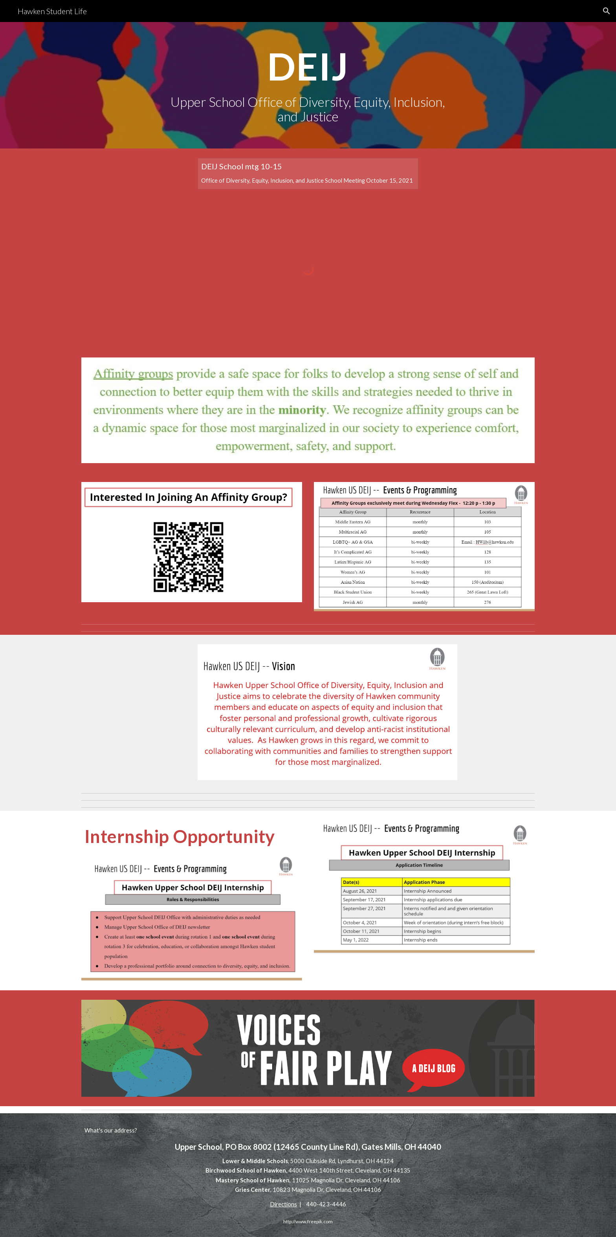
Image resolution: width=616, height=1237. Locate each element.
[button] (606, 11)
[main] (308, 85)
